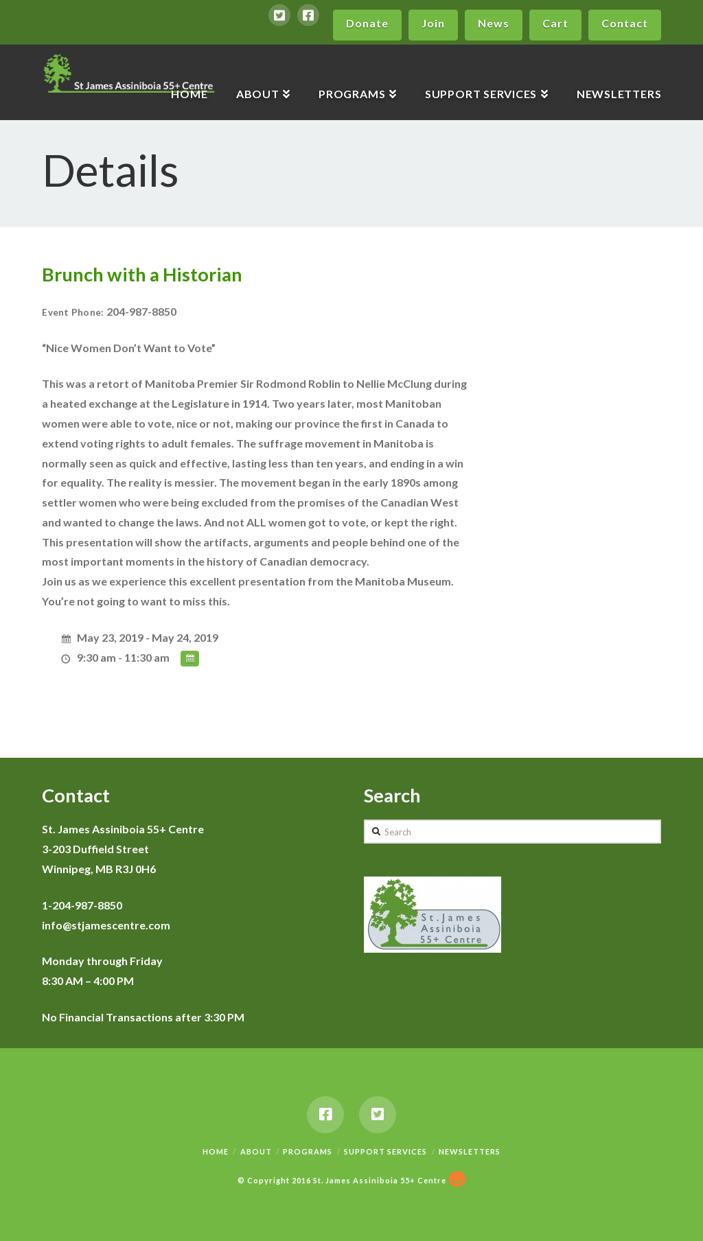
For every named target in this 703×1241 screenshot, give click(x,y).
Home (216, 1151)
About (256, 1151)
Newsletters (469, 1151)
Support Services (385, 1151)
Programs (307, 1151)
